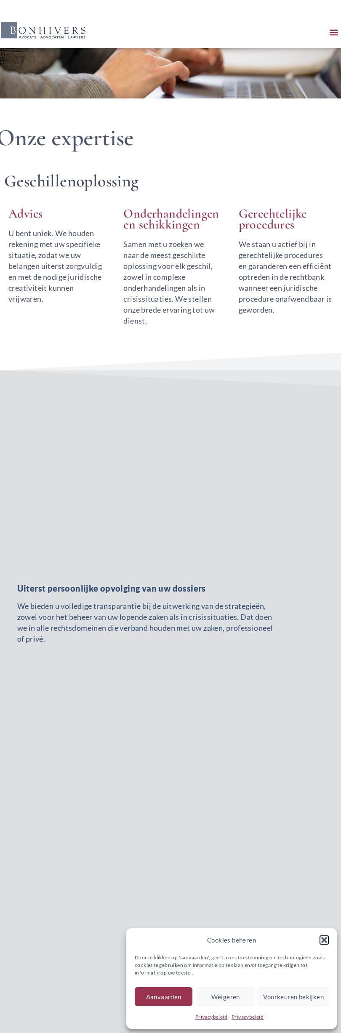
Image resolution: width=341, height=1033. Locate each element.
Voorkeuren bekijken (293, 997)
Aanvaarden (163, 997)
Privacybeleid (211, 1017)
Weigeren (225, 997)
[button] (324, 940)
